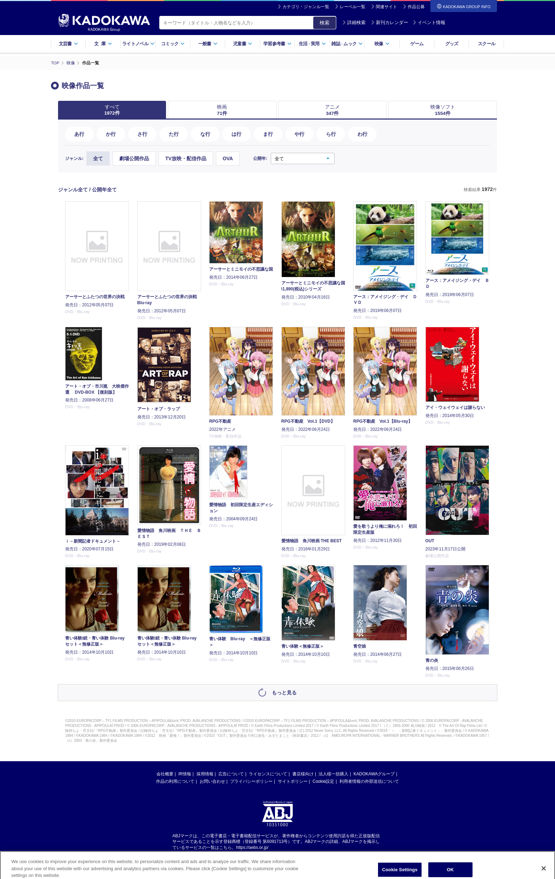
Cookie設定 (323, 781)
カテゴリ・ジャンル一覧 (305, 6)
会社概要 (164, 774)
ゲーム (416, 43)
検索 (325, 22)
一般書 (208, 43)
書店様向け (303, 774)
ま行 (268, 134)
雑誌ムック (347, 43)
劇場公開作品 (134, 159)
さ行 (142, 134)
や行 (299, 134)
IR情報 (184, 774)
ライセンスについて (268, 774)
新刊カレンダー (389, 22)
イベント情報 (429, 22)
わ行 (362, 134)
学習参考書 (277, 43)
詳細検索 (354, 22)
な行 (205, 134)
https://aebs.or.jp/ (252, 848)
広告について (231, 774)
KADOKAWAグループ (374, 774)
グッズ (451, 43)
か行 (111, 134)
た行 (174, 134)
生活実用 (312, 43)
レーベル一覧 (352, 6)
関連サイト (386, 6)
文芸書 (68, 43)
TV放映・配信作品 (185, 159)
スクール (486, 43)
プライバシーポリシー (251, 781)
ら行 (331, 134)
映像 (382, 43)
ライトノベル (138, 43)
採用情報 (204, 774)
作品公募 (416, 6)
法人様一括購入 (333, 774)
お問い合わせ (212, 781)
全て (98, 159)
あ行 (79, 134)
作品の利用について (175, 781)
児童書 (242, 43)
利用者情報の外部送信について (369, 781)
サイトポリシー (293, 781)
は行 (236, 134)
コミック (173, 43)
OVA (228, 159)
